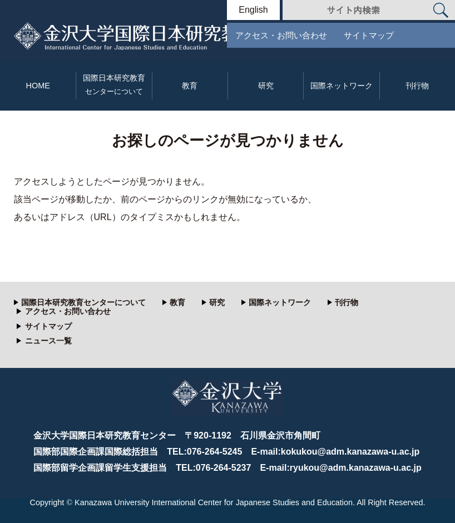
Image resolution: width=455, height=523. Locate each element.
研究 (266, 85)
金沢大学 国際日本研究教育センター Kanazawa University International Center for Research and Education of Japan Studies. (171, 36)
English (253, 10)
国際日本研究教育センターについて (83, 302)
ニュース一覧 (48, 340)
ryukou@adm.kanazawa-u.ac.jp (356, 467)
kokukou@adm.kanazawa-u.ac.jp (350, 451)
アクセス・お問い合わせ (281, 35)
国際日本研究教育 (113, 85)
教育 (189, 85)
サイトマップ (369, 35)
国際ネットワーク (341, 85)
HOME (38, 85)
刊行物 (417, 85)
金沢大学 (227, 402)
